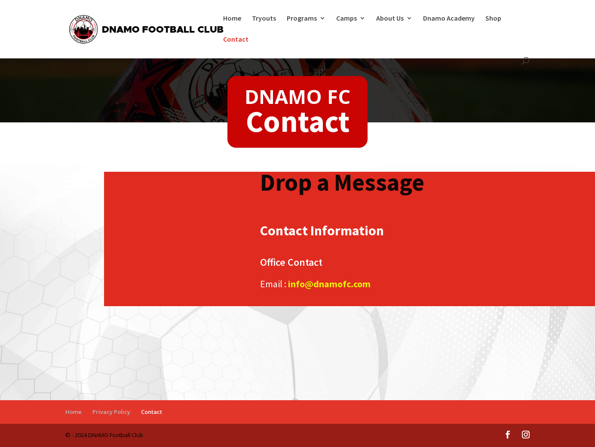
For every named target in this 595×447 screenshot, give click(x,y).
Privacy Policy (111, 412)
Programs (302, 18)
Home (232, 18)
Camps (346, 18)
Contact (235, 39)
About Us (390, 18)
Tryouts (264, 18)
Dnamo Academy (449, 18)
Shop (493, 18)
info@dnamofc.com (329, 284)
